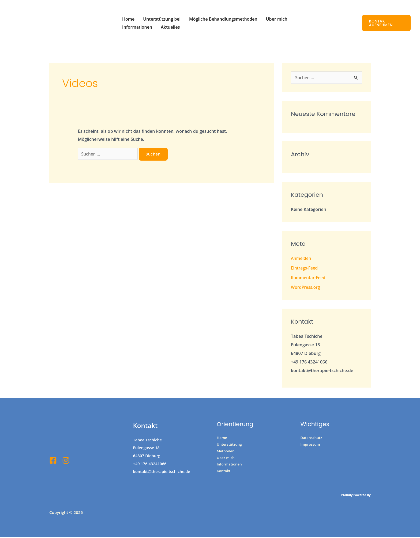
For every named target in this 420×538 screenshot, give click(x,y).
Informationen (137, 27)
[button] (386, 23)
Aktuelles (170, 27)
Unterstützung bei (162, 19)
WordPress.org (306, 288)
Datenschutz (312, 438)
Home (128, 19)
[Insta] (66, 461)
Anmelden (301, 259)
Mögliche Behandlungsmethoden (223, 19)
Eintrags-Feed (305, 268)
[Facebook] (53, 461)
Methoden (226, 452)
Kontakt (224, 473)
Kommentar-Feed (309, 278)
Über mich (276, 19)
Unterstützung (230, 445)
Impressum (311, 445)
